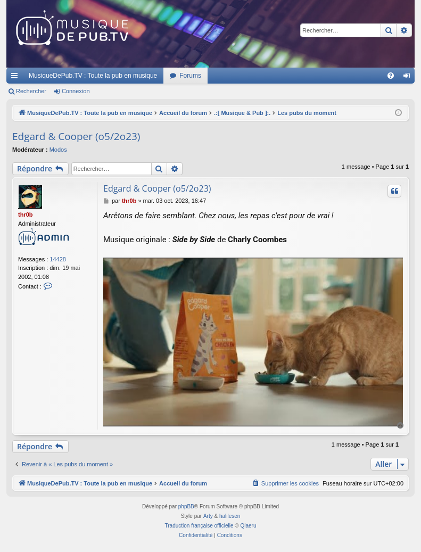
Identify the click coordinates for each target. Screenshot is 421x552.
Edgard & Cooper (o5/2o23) (76, 136)
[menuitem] (391, 76)
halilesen (229, 516)
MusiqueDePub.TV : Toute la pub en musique (93, 75)
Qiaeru (248, 526)
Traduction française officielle (199, 526)
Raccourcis (16, 78)
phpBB (186, 506)
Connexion (76, 91)
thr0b (25, 214)
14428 (57, 259)
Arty (208, 516)
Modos (58, 149)
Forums (190, 75)
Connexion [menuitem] (409, 78)
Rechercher (31, 91)
